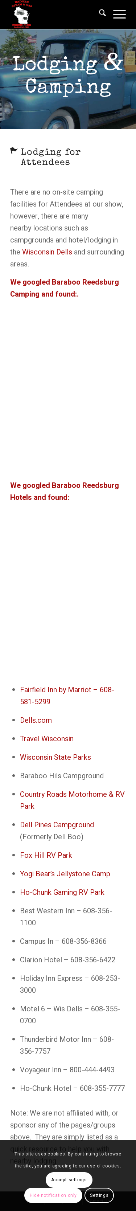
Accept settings (69, 1180)
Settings (99, 1195)
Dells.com (36, 720)
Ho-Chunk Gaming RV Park (62, 892)
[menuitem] (99, 14)
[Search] (99, 14)
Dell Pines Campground (57, 825)
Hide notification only (53, 1195)
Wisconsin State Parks (55, 757)
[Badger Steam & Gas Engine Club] (56, 14)
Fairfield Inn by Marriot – (60, 690)
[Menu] (116, 14)
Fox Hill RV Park (46, 855)
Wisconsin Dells (47, 252)
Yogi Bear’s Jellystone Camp (65, 874)
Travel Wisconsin (47, 739)
